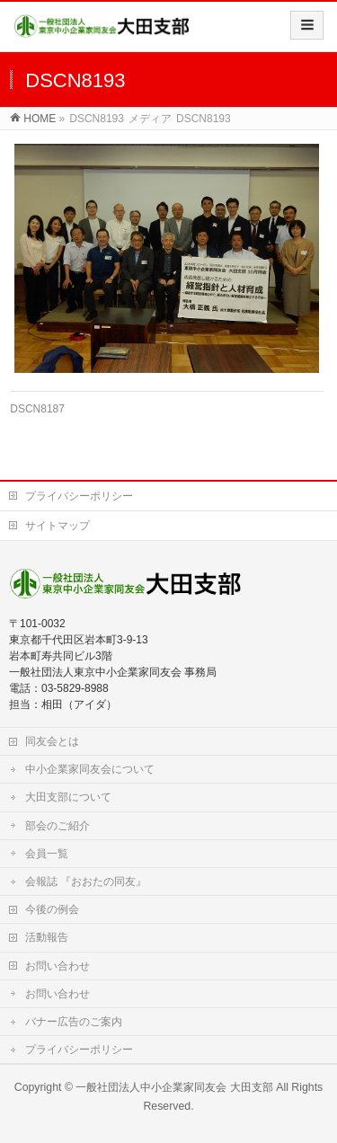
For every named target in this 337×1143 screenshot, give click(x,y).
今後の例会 (52, 909)
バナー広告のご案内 (73, 1021)
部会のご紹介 (57, 826)
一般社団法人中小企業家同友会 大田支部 (173, 1087)
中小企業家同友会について (90, 769)
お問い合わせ (57, 966)
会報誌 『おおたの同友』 (85, 881)
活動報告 (46, 937)
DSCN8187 (37, 409)
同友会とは (52, 741)
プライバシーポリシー (79, 496)
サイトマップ (57, 525)
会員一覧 (46, 853)
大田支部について (68, 797)
